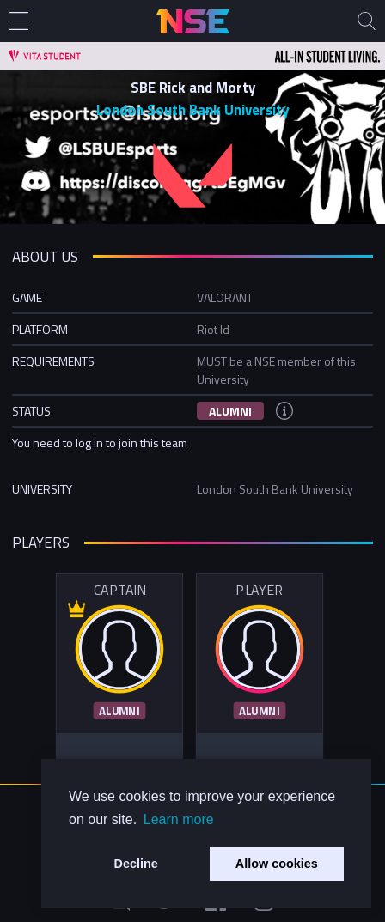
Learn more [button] (179, 819)
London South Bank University (192, 110)
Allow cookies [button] (276, 863)
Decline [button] (136, 863)
